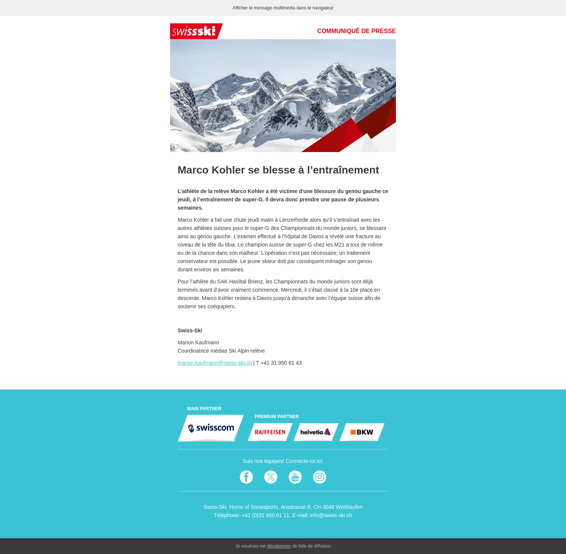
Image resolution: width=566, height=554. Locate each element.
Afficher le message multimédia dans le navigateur (283, 8)
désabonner (279, 546)
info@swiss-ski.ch (331, 515)
